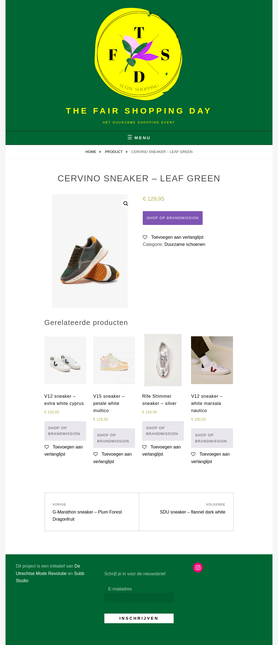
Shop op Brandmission (173, 218)
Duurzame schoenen (185, 244)
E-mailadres (120, 589)
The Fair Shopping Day (139, 110)
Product (114, 152)
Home (91, 152)
